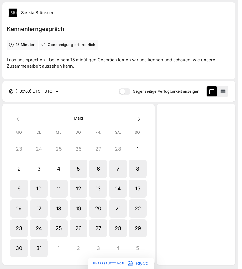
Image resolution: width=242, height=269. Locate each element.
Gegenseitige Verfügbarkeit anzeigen (166, 91)
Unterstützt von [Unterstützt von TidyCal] (121, 263)
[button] (78, 169)
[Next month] (138, 118)
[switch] (124, 91)
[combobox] (16, 91)
